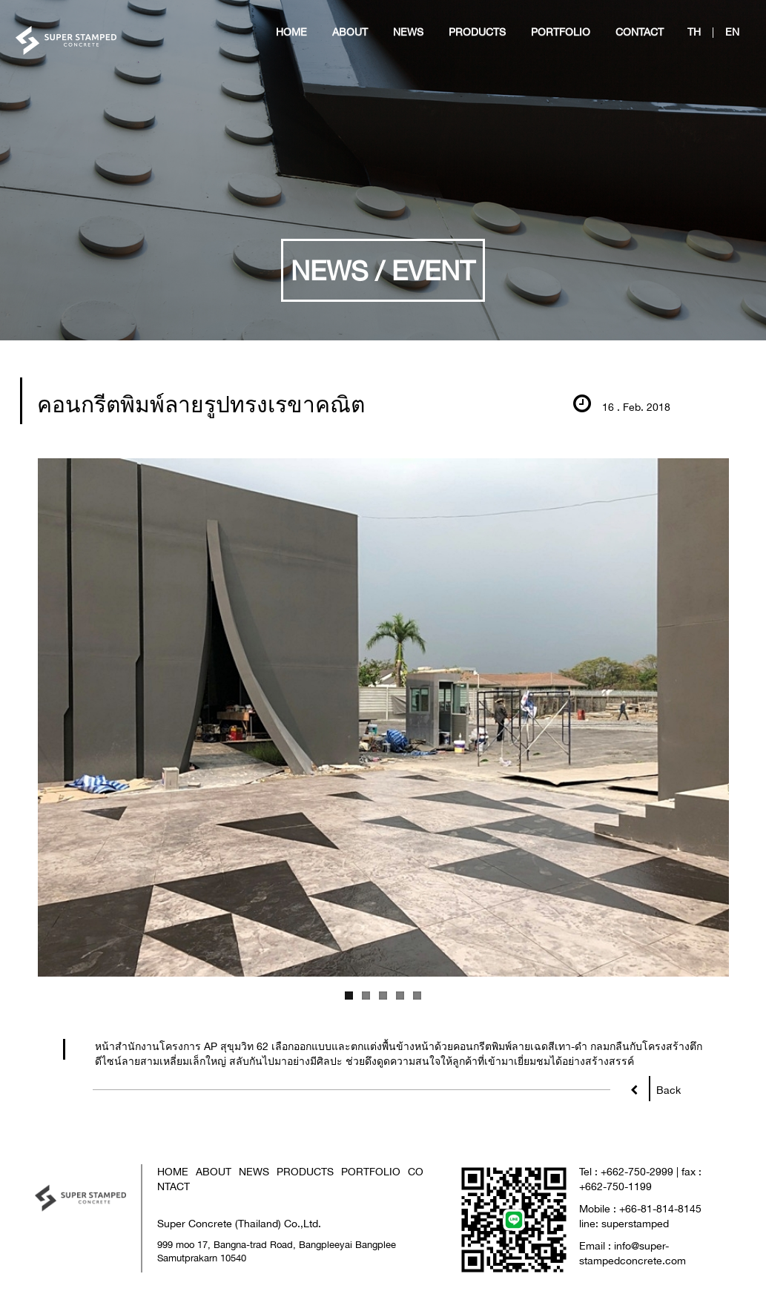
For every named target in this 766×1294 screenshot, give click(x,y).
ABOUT (213, 1171)
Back (665, 1086)
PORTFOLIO (370, 1171)
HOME (172, 1171)
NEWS (254, 1171)
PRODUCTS (305, 1171)
